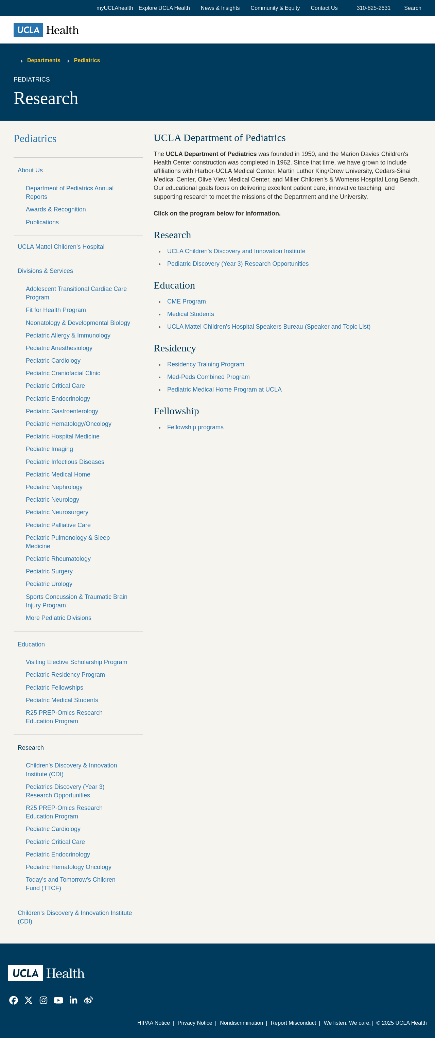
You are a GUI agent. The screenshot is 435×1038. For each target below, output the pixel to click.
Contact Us (324, 8)
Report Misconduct (293, 1023)
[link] (13, 1000)
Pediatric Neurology (52, 499)
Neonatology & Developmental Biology (78, 322)
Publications (42, 222)
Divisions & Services (45, 270)
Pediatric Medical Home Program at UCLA (224, 389)
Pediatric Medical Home (58, 474)
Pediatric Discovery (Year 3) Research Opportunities (238, 263)
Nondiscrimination (241, 1023)
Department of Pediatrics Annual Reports (70, 192)
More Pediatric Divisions (58, 618)
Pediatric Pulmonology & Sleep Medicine (68, 542)
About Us (30, 170)
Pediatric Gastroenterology (62, 411)
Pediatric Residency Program (65, 674)
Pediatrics (87, 60)
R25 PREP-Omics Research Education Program (64, 717)
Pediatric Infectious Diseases (65, 462)
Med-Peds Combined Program (208, 377)
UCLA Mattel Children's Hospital (61, 246)
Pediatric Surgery (49, 571)
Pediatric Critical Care (55, 385)
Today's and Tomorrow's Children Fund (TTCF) (71, 884)
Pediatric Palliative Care (58, 525)
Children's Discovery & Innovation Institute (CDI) (71, 769)
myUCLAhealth (115, 8)
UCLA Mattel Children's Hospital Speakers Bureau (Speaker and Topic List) (268, 326)
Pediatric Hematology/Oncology (68, 423)
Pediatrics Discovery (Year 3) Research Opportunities (65, 791)
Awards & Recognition (56, 209)
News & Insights (220, 8)
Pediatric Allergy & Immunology (68, 335)
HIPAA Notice (153, 1023)
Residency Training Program (205, 364)
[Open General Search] (411, 8)
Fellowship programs (195, 427)
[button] (164, 8)
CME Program (186, 301)
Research (31, 747)
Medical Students (190, 314)
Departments (43, 60)
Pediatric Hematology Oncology (68, 867)
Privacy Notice (194, 1023)
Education (31, 644)
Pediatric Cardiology (53, 360)
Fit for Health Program (56, 310)
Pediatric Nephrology (54, 487)
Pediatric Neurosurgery (57, 512)
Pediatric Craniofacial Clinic (63, 373)
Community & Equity (275, 8)
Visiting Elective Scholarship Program (76, 662)
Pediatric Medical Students (62, 700)
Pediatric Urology (49, 584)
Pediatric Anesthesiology (59, 348)
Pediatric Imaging (49, 449)
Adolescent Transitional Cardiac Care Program (76, 293)
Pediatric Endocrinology (58, 398)
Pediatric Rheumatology (58, 558)
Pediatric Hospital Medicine (63, 436)
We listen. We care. (347, 1023)
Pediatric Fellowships (54, 687)
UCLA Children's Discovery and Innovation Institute (236, 251)
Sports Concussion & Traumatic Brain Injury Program (76, 601)
